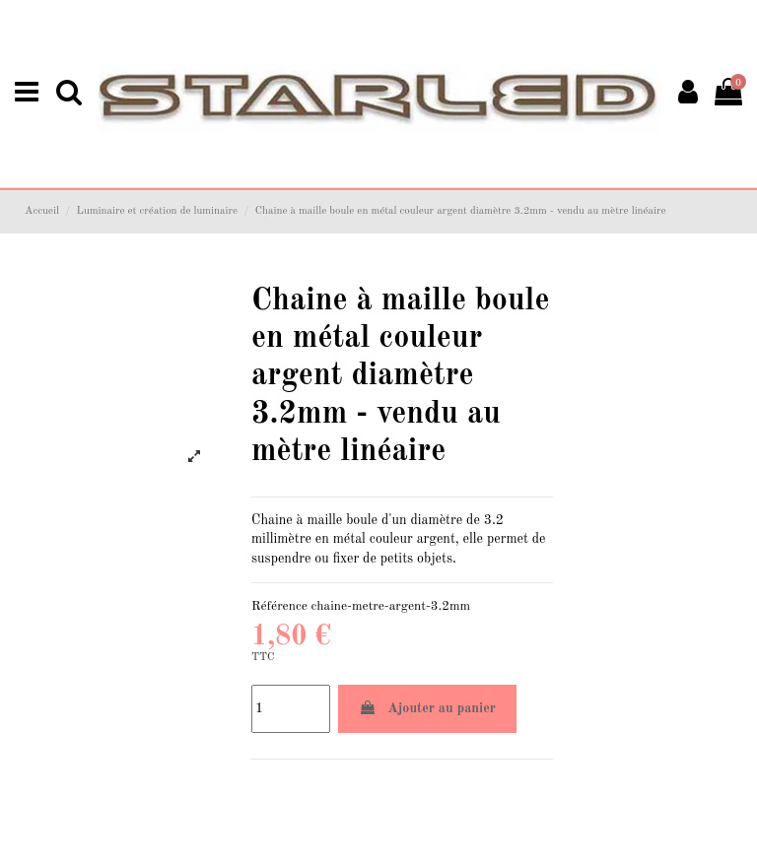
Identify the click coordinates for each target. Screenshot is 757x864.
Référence (279, 606)
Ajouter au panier (427, 707)
